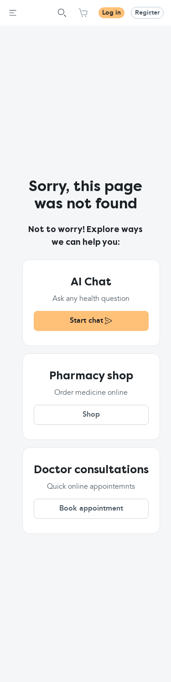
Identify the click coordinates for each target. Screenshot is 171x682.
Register (147, 13)
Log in (111, 13)
